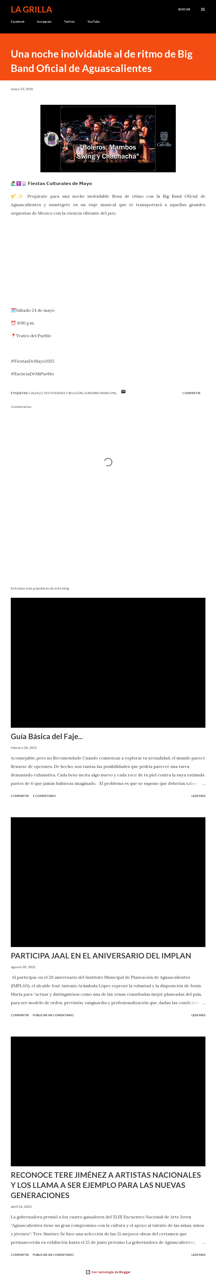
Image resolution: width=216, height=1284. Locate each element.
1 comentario (44, 796)
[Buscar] (184, 9)
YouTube (93, 21)
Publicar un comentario (53, 1015)
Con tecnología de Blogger (108, 1272)
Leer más (198, 796)
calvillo (36, 393)
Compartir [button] (191, 393)
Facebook (18, 21)
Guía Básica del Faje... (47, 736)
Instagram (44, 21)
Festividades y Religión (63, 393)
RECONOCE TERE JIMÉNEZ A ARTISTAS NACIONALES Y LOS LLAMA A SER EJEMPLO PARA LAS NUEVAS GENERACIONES (106, 1185)
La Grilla (31, 9)
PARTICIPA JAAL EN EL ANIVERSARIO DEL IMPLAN (101, 955)
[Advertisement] (108, 549)
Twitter (69, 21)
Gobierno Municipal (100, 393)
